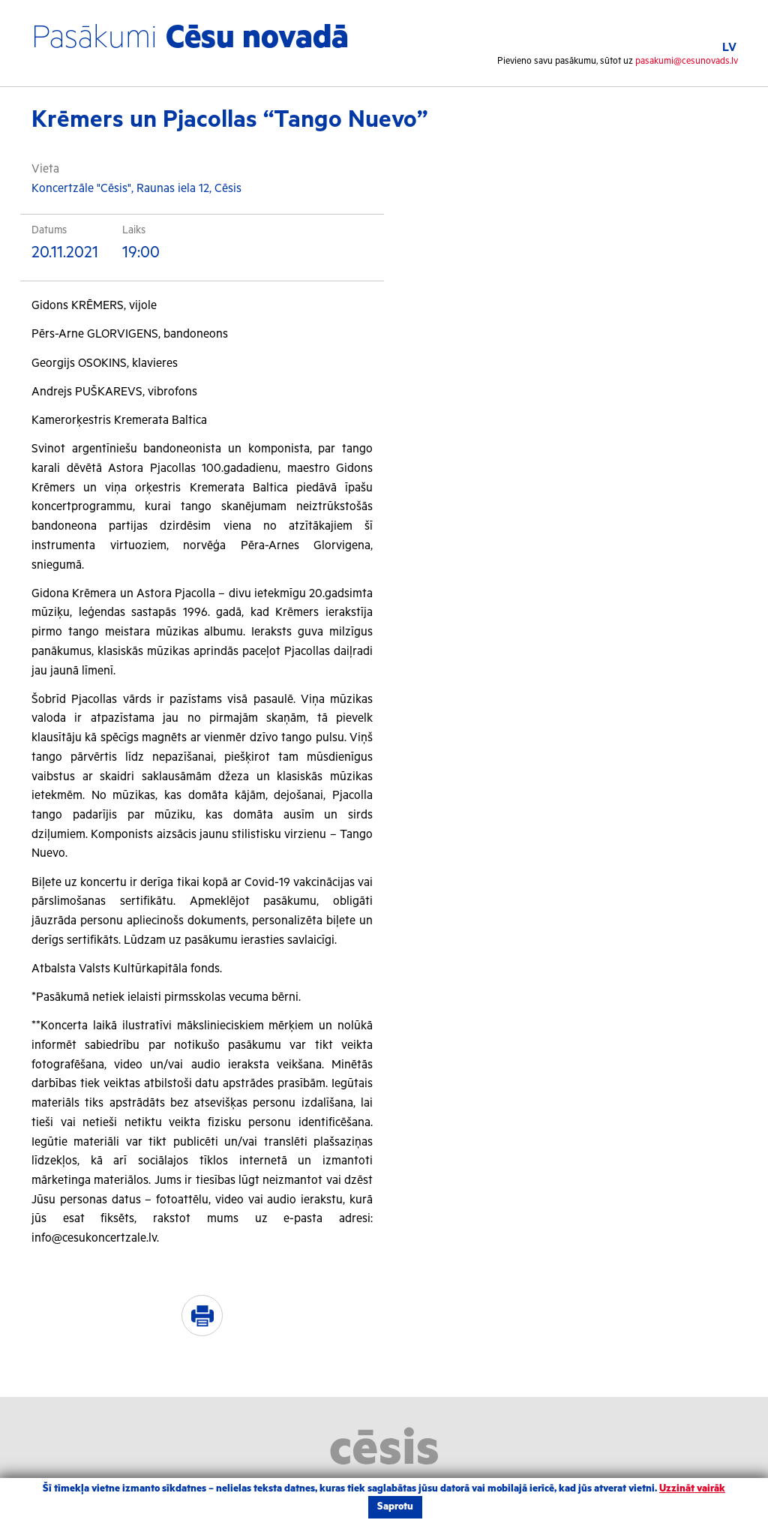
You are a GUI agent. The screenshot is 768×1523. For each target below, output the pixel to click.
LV (729, 48)
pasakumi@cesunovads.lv (686, 61)
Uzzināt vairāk (692, 1488)
